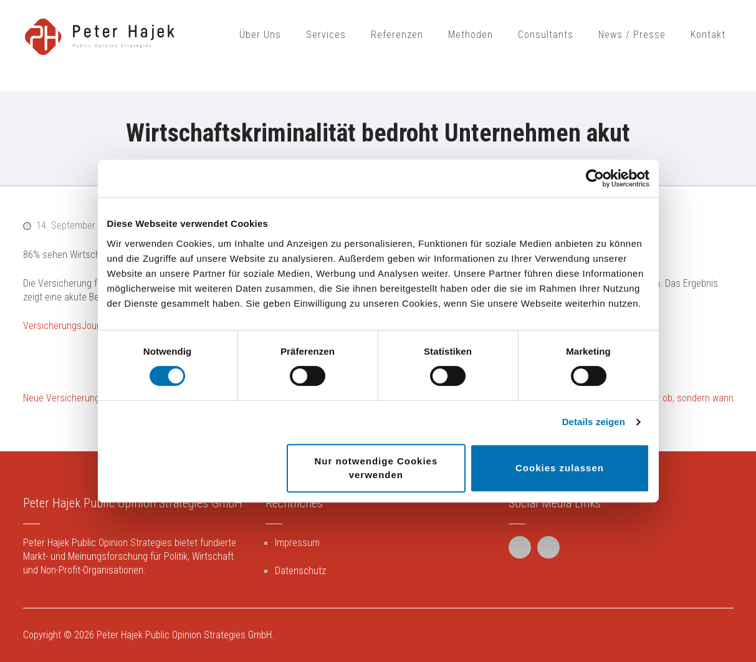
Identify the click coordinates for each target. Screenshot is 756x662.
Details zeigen (593, 421)
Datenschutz (300, 571)
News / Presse (632, 35)
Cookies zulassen (559, 468)
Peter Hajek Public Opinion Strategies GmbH (184, 635)
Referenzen (397, 35)
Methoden (470, 35)
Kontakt (708, 35)
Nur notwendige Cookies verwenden (376, 468)
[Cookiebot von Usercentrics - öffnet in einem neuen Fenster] (594, 178)
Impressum (297, 543)
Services (326, 35)
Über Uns (260, 35)
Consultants (545, 35)
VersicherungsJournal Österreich (89, 326)
